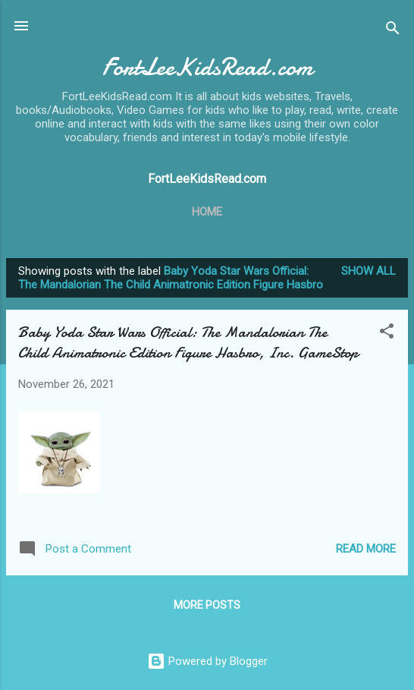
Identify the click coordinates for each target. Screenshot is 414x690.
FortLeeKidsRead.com (207, 67)
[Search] (393, 31)
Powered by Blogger (207, 661)
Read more (366, 549)
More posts (207, 605)
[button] (387, 333)
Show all (368, 271)
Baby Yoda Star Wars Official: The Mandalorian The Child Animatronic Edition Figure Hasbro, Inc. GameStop (188, 342)
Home (207, 212)
